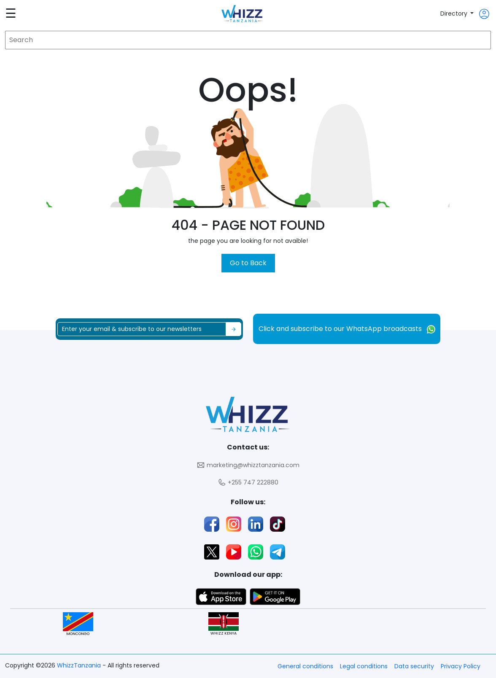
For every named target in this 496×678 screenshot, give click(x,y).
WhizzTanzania (79, 665)
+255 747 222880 (248, 482)
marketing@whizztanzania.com (248, 465)
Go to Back (248, 263)
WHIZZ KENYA (223, 624)
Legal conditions (364, 666)
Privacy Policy (460, 666)
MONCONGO (78, 624)
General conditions (305, 666)
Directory (454, 13)
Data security (414, 666)
